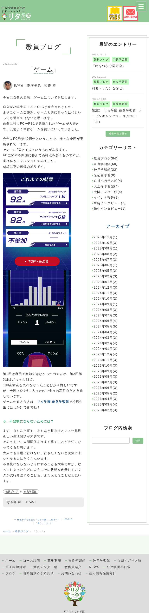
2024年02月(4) (106, 343)
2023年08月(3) (106, 376)
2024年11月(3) (106, 293)
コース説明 (31, 560)
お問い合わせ (71, 573)
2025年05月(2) (106, 270)
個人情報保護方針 (102, 573)
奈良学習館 (30, 491)
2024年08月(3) (106, 309)
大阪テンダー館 (45, 567)
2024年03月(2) (106, 337)
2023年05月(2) (106, 393)
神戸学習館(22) (106, 169)
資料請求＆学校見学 (38, 573)
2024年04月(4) (106, 332)
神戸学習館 (101, 560)
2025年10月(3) (106, 242)
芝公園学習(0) (104, 175)
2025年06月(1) (106, 265)
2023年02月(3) (106, 410)
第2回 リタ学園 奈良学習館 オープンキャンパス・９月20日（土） (117, 116)
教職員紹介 (73, 567)
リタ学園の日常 (119, 567)
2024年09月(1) (106, 304)
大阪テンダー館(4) (108, 192)
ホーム (7, 531)
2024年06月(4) (106, 320)
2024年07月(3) (106, 315)
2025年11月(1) (106, 237)
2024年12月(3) (106, 287)
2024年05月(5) (106, 326)
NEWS (94, 567)
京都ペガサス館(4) (108, 180)
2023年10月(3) (106, 365)
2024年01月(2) (106, 348)
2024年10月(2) (106, 298)
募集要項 (54, 560)
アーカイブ (118, 226)
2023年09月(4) (106, 371)
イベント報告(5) (106, 197)
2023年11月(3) (106, 360)
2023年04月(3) (106, 398)
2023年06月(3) (106, 387)
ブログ (10, 573)
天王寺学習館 (15, 567)
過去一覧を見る (118, 133)
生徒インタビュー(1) (110, 203)
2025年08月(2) (106, 254)
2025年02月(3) (106, 276)
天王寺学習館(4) (106, 186)
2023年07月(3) (106, 382)
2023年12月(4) (106, 354)
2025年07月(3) (106, 259)
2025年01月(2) (106, 282)
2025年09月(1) (106, 248)
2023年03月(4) (106, 404)
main (69, 519)
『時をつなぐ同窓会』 (109, 66)
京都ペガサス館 (129, 560)
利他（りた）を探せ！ (109, 88)
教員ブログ (11, 491)
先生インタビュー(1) (110, 208)
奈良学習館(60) (106, 164)
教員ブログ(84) (106, 158)
